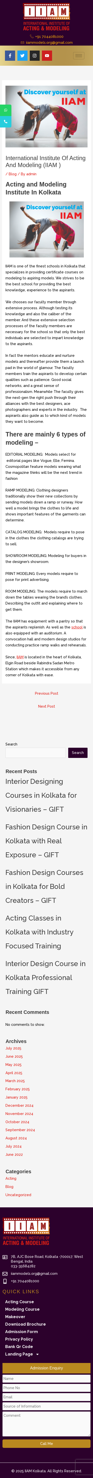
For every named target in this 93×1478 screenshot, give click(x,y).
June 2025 (14, 1056)
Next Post (46, 706)
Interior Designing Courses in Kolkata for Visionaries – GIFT (41, 795)
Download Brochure (25, 1324)
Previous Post (46, 693)
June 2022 (14, 1154)
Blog (13, 174)
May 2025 (13, 1064)
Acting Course (19, 1301)
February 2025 (17, 1089)
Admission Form (21, 1331)
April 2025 (13, 1073)
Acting (10, 1178)
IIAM (20, 657)
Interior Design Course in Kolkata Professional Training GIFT (45, 978)
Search (11, 744)
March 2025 (15, 1081)
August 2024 (16, 1138)
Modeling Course (22, 1309)
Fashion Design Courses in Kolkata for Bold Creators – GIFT (44, 886)
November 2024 (19, 1113)
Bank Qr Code (19, 1346)
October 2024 (17, 1122)
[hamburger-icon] (78, 55)
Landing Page (22, 1354)
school (77, 627)
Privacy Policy (19, 1339)
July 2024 (13, 1146)
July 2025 (13, 1048)
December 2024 (19, 1105)
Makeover (15, 1316)
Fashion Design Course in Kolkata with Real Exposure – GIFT (46, 841)
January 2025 (16, 1097)
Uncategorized (18, 1195)
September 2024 (20, 1130)
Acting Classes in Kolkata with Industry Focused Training (39, 932)
